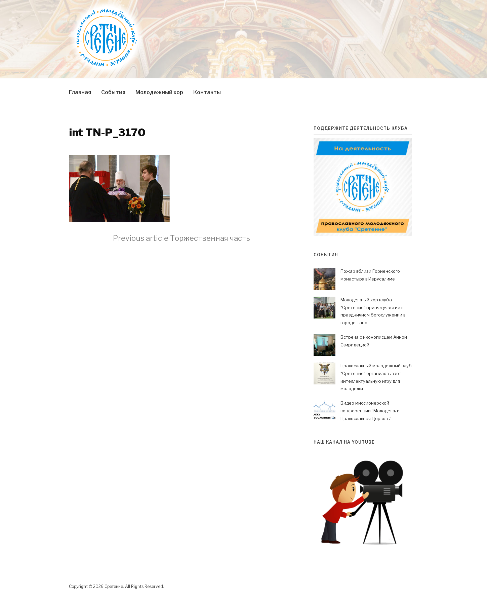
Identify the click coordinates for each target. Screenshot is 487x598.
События (113, 92)
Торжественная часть (181, 238)
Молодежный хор (159, 92)
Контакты (207, 92)
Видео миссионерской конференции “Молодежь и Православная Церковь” (370, 410)
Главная (80, 92)
